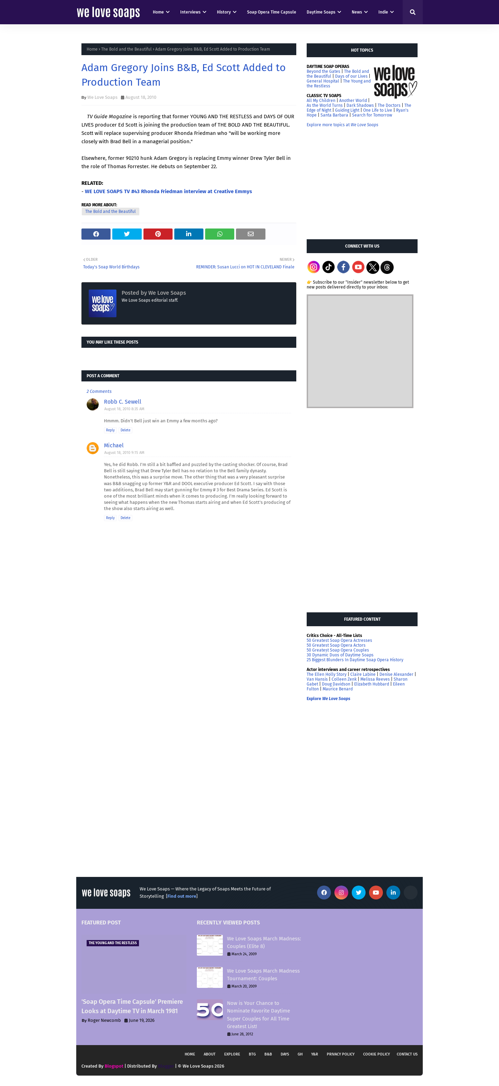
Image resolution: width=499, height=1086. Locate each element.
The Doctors (389, 105)
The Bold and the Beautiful (126, 49)
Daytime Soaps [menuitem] (321, 12)
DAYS (285, 1054)
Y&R (314, 1054)
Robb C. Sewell (122, 401)
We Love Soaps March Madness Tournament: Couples (263, 975)
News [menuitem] (357, 12)
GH (300, 1054)
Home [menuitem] (158, 12)
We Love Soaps (102, 97)
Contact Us (407, 1054)
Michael (114, 445)
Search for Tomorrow (372, 115)
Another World (353, 100)
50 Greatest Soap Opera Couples (338, 650)
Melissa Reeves (375, 679)
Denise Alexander (396, 674)
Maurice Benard (338, 689)
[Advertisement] (359, 182)
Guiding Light (347, 110)
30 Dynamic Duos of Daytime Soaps (340, 655)
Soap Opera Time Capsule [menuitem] (271, 12)
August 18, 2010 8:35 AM (124, 409)
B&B (268, 1054)
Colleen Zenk (344, 679)
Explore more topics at (342, 124)
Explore (232, 1054)
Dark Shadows (360, 105)
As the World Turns (325, 105)
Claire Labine (363, 674)
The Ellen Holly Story (327, 674)
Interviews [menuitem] (190, 12)
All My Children (321, 100)
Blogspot (114, 1066)
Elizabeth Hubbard (371, 684)
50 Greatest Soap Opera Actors (336, 645)
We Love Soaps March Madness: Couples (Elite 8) (264, 943)
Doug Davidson (336, 684)
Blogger (166, 1066)
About (210, 1054)
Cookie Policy (376, 1054)
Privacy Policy (340, 1054)
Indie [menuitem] (383, 12)
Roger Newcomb (104, 1020)
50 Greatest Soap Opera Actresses (339, 640)
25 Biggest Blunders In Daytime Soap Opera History (355, 659)
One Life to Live (377, 110)
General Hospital (323, 81)
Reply (110, 430)
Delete (125, 430)
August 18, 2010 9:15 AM (124, 452)
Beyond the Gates (323, 71)
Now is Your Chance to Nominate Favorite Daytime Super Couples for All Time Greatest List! (258, 1015)
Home (92, 49)
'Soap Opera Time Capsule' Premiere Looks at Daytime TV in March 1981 (132, 1006)
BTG (252, 1054)
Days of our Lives (351, 76)
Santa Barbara (334, 115)
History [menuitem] (224, 12)
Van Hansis (317, 679)
